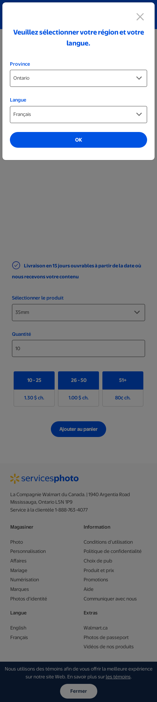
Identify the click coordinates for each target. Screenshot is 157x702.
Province (20, 64)
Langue (18, 100)
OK (78, 140)
